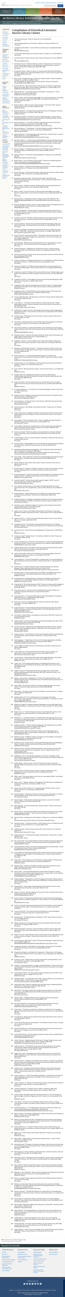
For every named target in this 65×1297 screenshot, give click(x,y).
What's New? (53, 1250)
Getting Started (37, 1252)
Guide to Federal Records (39, 1259)
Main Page (5, 32)
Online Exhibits (6, 1270)
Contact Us (60, 2)
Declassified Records (38, 1261)
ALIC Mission (6, 34)
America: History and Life (5, 136)
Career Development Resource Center (6, 176)
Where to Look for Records (38, 1263)
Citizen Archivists (40, 2)
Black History (6, 61)
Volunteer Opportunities (6, 45)
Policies (5, 42)
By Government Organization (6, 1257)
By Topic (4, 1252)
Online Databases (5, 90)
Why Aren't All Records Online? (39, 1267)
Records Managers (22, 1259)
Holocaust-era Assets (5, 171)
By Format (4, 1254)
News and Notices (53, 1252)
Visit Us (45, 11)
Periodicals (5, 92)
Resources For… (23, 1250)
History (4, 77)
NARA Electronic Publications (6, 112)
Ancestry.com (6, 120)
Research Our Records (6, 11)
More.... (4, 78)
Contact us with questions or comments (11, 1241)
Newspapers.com (7, 123)
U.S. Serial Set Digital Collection (6, 116)
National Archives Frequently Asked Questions (37, 1255)
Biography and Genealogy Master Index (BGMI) (6, 154)
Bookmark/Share (51, 2)
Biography (5, 59)
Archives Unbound (6, 132)
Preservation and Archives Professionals (24, 1257)
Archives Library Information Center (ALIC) (29, 21)
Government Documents (6, 74)
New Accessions (53, 1254)
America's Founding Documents (58, 11)
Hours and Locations (5, 38)
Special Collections (5, 98)
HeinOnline (6, 144)
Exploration (5, 66)
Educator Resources (32, 11)
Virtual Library (6, 103)
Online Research (8, 1250)
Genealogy (5, 68)
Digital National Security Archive (5, 161)
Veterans (20, 1261)
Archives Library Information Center (7, 1267)
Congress (5, 63)
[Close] (63, 1281)
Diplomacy (5, 65)
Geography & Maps (6, 71)
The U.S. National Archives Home (16, 4)
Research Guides (39, 1250)
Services (5, 41)
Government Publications (6, 95)
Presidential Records (7, 1261)
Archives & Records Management (6, 56)
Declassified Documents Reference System (6, 148)
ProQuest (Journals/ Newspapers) (6, 128)
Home (4, 21)
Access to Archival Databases (7, 1264)
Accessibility (18, 1290)
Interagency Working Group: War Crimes (6, 167)
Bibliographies (6, 101)
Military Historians (22, 1254)
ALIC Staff (5, 35)
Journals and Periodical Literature (50, 21)
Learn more (50, 1294)
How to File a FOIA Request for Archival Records (38, 1271)
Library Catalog (4, 86)
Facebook (24, 1284)
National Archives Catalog (8, 1259)
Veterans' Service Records (19, 11)
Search (60, 6)
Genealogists (21, 1252)
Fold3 (5, 139)
